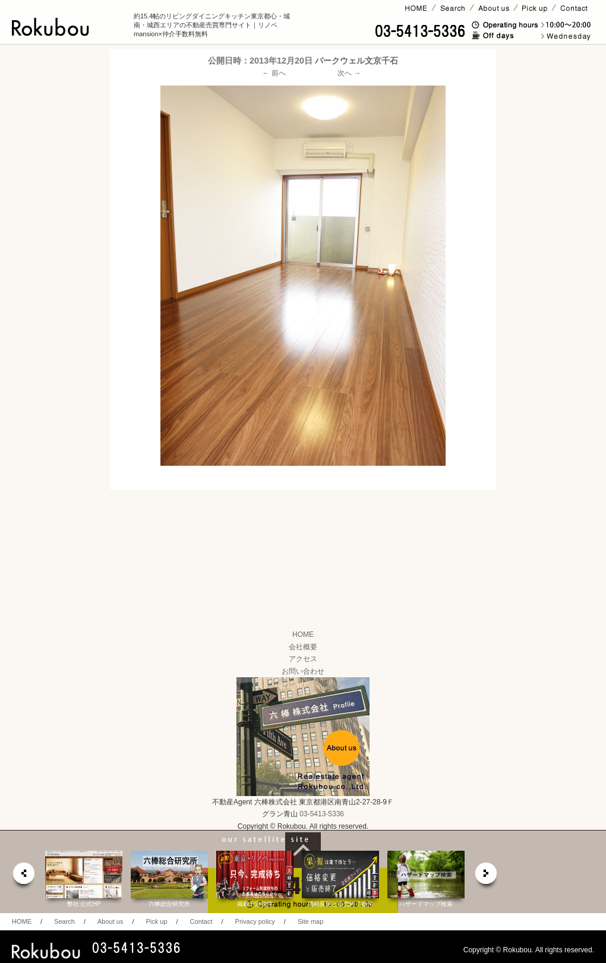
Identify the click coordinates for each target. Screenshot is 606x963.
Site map (310, 921)
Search (64, 921)
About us (110, 921)
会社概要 (303, 647)
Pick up (156, 921)
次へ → (349, 73)
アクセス (303, 659)
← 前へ (274, 73)
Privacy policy (255, 921)
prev (23, 877)
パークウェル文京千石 (356, 60)
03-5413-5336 (321, 814)
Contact (201, 921)
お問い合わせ (303, 671)
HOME (303, 634)
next (486, 877)
